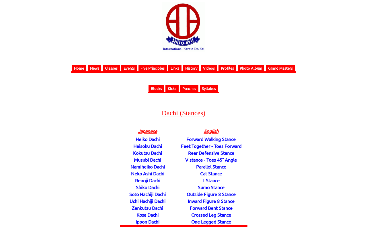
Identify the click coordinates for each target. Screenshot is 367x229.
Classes (111, 68)
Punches (189, 88)
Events (129, 68)
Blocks (156, 88)
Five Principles (152, 68)
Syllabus (209, 88)
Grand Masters (280, 68)
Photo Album (251, 68)
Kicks (172, 88)
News (94, 68)
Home (79, 68)
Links (175, 68)
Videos (209, 68)
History (191, 68)
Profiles (227, 68)
